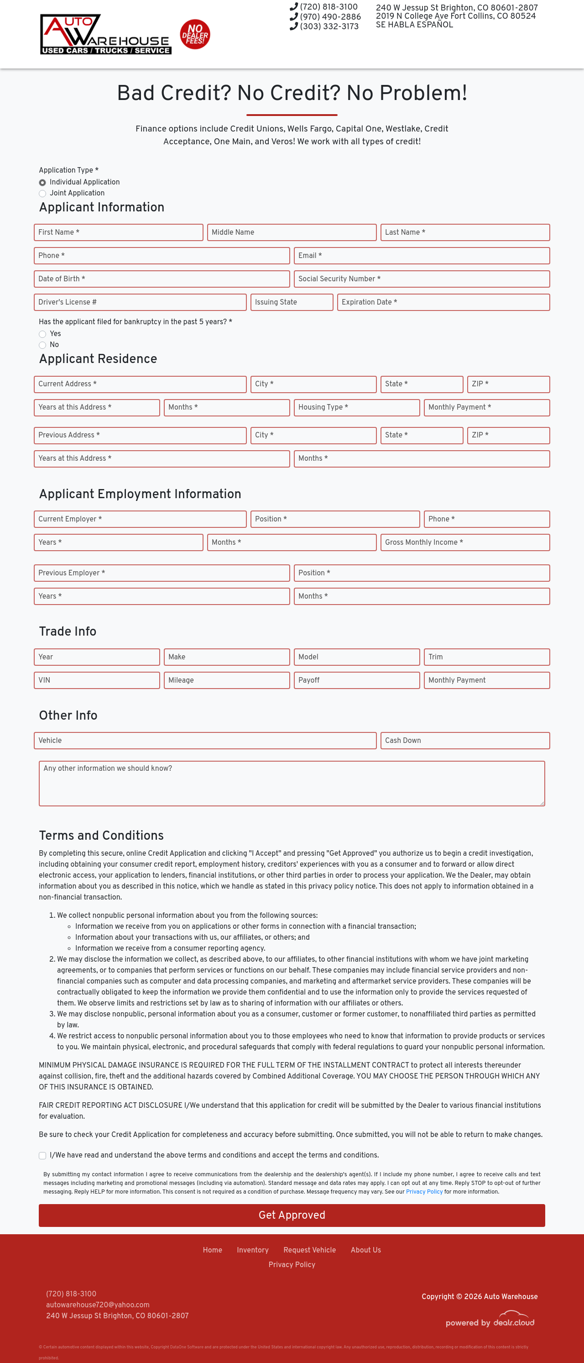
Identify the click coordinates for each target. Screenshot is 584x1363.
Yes (55, 334)
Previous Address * (69, 435)
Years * (50, 542)
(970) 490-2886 (325, 17)
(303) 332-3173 (324, 27)
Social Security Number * (339, 279)
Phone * (51, 256)
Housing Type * (323, 407)
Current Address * (67, 384)
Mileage (181, 680)
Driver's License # (67, 302)
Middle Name (233, 232)
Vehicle (50, 741)
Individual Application (85, 182)
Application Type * (69, 170)
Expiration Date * (369, 302)
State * (396, 384)
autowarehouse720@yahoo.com (98, 1305)
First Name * (58, 232)
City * (264, 384)
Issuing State (276, 302)
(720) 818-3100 (324, 7)
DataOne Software (186, 1347)
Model (308, 657)
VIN (44, 680)
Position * (271, 519)
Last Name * (405, 232)
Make (176, 657)
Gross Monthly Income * (424, 542)
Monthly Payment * (459, 407)
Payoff (308, 680)
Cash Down (403, 741)
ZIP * (480, 384)
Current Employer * (70, 519)
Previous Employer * (71, 573)
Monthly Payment (457, 680)
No (54, 345)
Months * (183, 407)
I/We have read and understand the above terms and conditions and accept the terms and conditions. (214, 1155)
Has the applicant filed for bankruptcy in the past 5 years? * (136, 322)
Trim (435, 657)
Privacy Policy (424, 1192)
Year (45, 657)
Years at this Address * (75, 407)
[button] (310, 51)
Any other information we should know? (107, 769)
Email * (310, 256)
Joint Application (77, 193)
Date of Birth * (61, 279)
